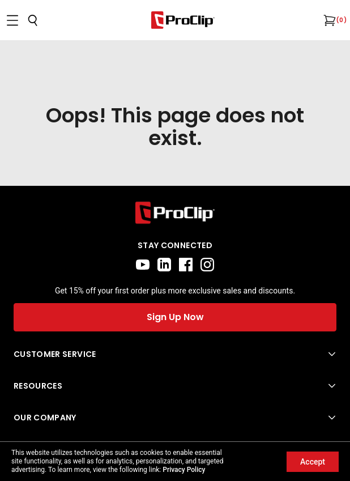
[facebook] (186, 264)
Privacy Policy (184, 470)
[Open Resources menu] (175, 386)
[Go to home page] (175, 212)
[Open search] (33, 20)
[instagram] (207, 264)
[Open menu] (12, 20)
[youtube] (143, 264)
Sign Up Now (175, 316)
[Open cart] (328, 20)
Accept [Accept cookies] (312, 461)
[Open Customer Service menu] (175, 354)
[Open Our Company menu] (175, 417)
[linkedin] (164, 264)
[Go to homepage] (183, 20)
